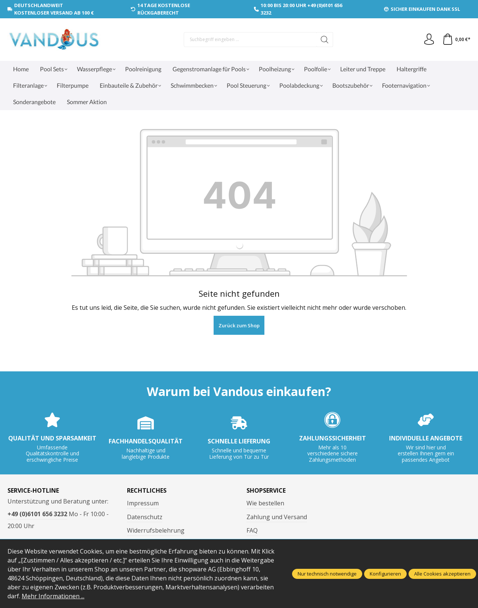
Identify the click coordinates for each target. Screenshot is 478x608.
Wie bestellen (265, 503)
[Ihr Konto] (429, 40)
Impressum (143, 503)
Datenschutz (144, 517)
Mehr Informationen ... (53, 596)
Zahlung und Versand (276, 517)
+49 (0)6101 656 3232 (37, 514)
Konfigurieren (385, 573)
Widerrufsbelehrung (155, 530)
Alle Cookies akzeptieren (442, 573)
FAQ (252, 530)
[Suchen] (324, 39)
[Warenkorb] (456, 40)
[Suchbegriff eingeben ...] (250, 39)
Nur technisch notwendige (327, 573)
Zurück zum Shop (239, 325)
